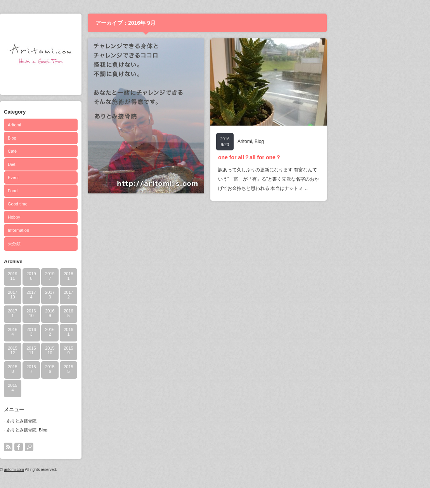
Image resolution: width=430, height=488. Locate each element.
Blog (62, 138)
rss (58, 447)
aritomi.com (64, 469)
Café (62, 151)
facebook (68, 447)
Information (68, 230)
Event (63, 177)
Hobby (64, 217)
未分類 (64, 243)
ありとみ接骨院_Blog (77, 430)
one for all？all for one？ (299, 157)
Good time (68, 204)
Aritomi (64, 124)
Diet (62, 164)
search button (79, 447)
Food (63, 190)
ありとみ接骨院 (72, 421)
